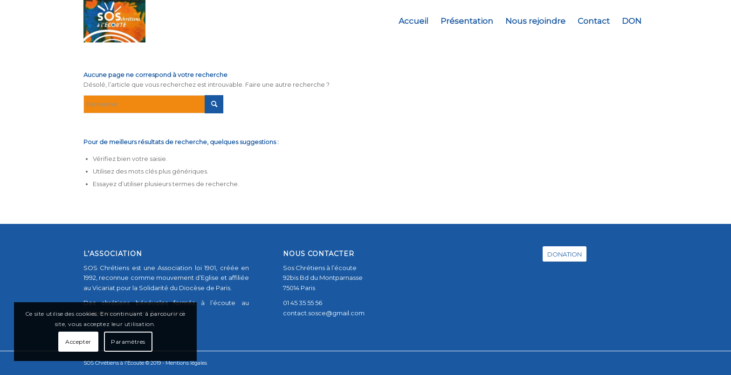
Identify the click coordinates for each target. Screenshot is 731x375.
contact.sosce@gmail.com (324, 313)
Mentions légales (186, 363)
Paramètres (128, 341)
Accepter (78, 341)
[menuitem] (413, 21)
